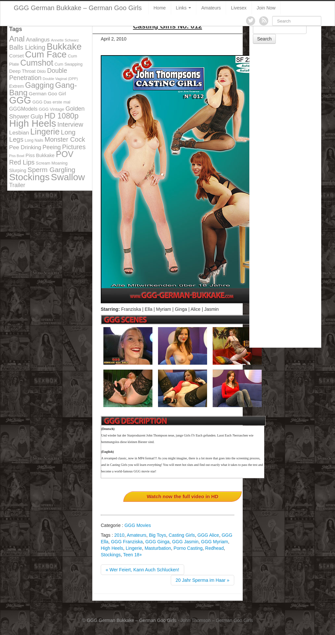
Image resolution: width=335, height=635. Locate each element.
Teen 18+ (132, 554)
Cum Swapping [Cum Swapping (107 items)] (69, 64)
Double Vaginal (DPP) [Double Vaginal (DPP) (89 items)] (60, 79)
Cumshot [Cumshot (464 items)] (36, 62)
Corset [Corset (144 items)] (16, 55)
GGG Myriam (214, 541)
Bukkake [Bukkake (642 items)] (63, 46)
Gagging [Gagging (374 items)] (39, 85)
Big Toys (157, 535)
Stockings (111, 554)
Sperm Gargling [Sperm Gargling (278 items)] (51, 169)
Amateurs (211, 7)
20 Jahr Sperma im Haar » (202, 580)
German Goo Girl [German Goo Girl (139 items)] (47, 93)
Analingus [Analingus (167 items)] (38, 40)
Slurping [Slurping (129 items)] (17, 170)
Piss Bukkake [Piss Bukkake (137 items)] (40, 155)
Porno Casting (188, 548)
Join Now (266, 7)
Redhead (214, 548)
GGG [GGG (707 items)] (20, 100)
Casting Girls (182, 535)
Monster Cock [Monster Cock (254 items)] (64, 139)
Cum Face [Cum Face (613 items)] (46, 54)
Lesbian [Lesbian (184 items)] (19, 132)
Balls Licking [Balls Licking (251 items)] (27, 47)
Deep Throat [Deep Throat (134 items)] (22, 71)
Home (159, 7)
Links (183, 7)
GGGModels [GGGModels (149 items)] (23, 109)
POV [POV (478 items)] (65, 154)
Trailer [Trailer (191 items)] (17, 185)
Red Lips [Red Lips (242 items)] (22, 162)
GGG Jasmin (185, 541)
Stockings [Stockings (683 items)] (29, 177)
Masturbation (158, 548)
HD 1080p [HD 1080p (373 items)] (61, 116)
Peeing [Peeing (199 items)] (52, 147)
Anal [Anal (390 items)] (17, 39)
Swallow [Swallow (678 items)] (68, 177)
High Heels (112, 548)
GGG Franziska (127, 541)
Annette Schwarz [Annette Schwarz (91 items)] (65, 40)
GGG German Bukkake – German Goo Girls (78, 7)
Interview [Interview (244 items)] (70, 124)
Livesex (238, 7)
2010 (119, 535)
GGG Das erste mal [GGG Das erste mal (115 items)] (51, 102)
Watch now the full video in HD (183, 496)
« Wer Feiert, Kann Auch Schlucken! (142, 569)
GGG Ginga (157, 541)
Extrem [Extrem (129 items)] (16, 86)
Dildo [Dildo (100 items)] (41, 71)
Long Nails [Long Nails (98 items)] (34, 140)
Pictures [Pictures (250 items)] (74, 147)
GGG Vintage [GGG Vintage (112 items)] (51, 109)
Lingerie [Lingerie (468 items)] (45, 131)
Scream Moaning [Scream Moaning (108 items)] (52, 163)
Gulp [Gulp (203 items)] (36, 116)
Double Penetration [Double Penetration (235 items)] (38, 74)
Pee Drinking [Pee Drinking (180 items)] (25, 147)
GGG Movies (137, 525)
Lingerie (134, 548)
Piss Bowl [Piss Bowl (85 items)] (16, 156)
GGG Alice (208, 535)
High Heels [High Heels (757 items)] (32, 123)
